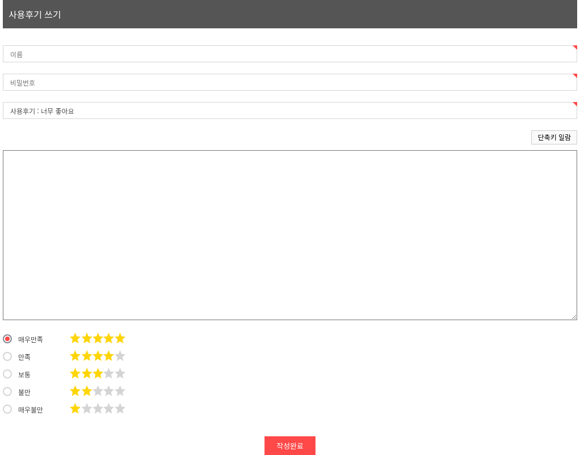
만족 (17, 356)
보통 (17, 374)
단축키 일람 (554, 137)
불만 (17, 391)
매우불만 (23, 409)
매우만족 (23, 339)
